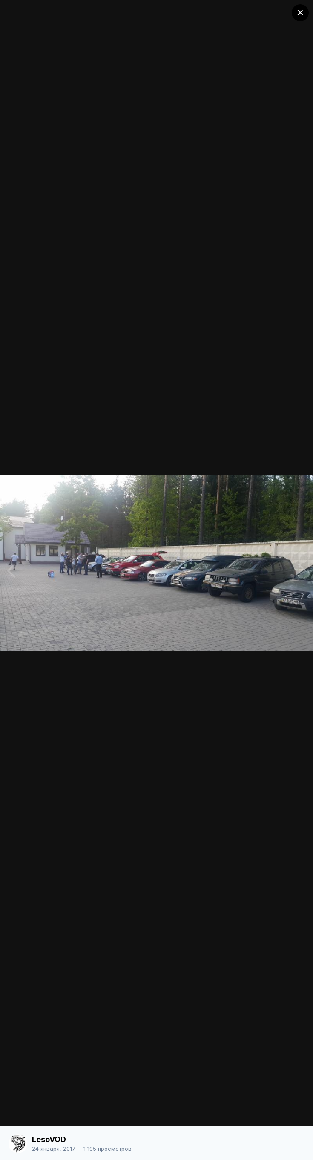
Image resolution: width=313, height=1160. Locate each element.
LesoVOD (49, 1139)
